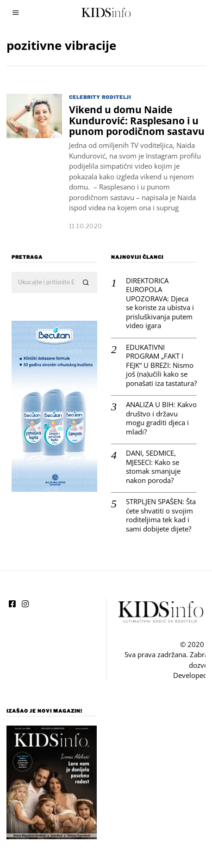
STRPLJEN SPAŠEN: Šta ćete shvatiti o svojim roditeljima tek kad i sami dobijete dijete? (156, 505)
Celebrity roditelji (100, 97)
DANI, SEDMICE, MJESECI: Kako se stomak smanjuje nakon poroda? (148, 457)
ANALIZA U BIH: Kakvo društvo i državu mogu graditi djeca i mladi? (156, 408)
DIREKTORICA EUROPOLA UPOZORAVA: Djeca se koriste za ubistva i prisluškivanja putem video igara (155, 293)
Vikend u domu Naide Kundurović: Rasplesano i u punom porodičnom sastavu (137, 120)
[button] (81, 273)
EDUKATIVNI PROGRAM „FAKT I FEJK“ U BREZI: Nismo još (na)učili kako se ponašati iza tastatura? (156, 355)
